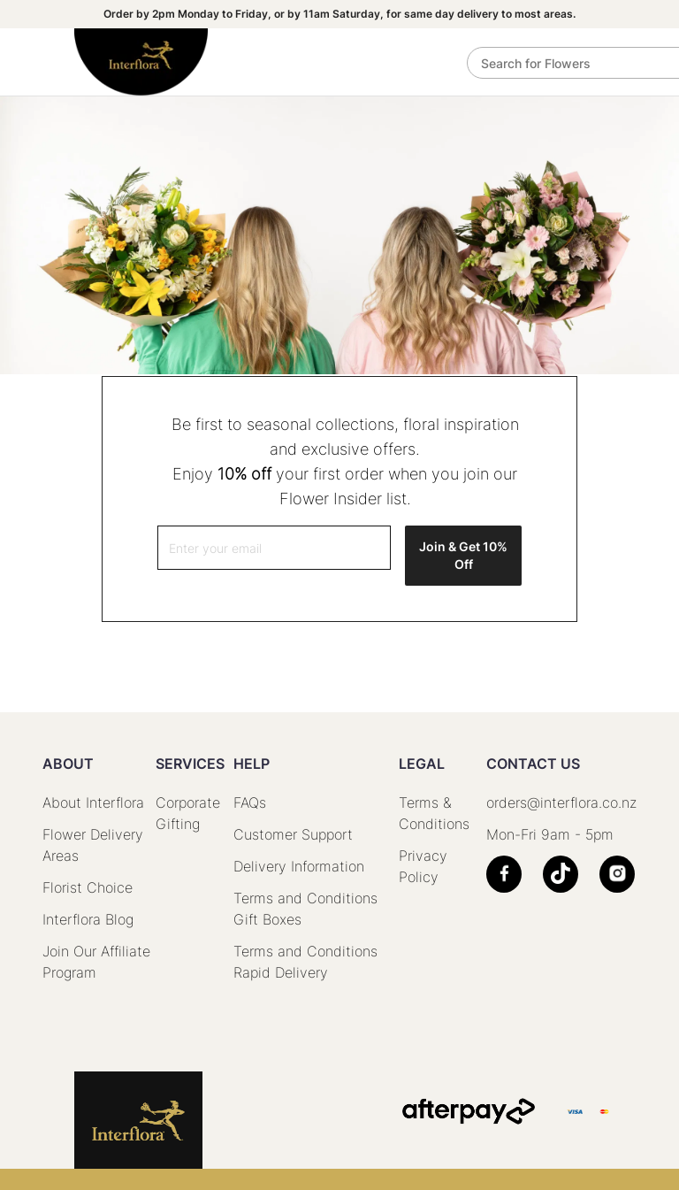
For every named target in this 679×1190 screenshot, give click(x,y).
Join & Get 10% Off (463, 555)
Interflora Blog (88, 919)
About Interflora (93, 802)
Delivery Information (298, 866)
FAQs (249, 802)
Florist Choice (87, 887)
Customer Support (293, 834)
